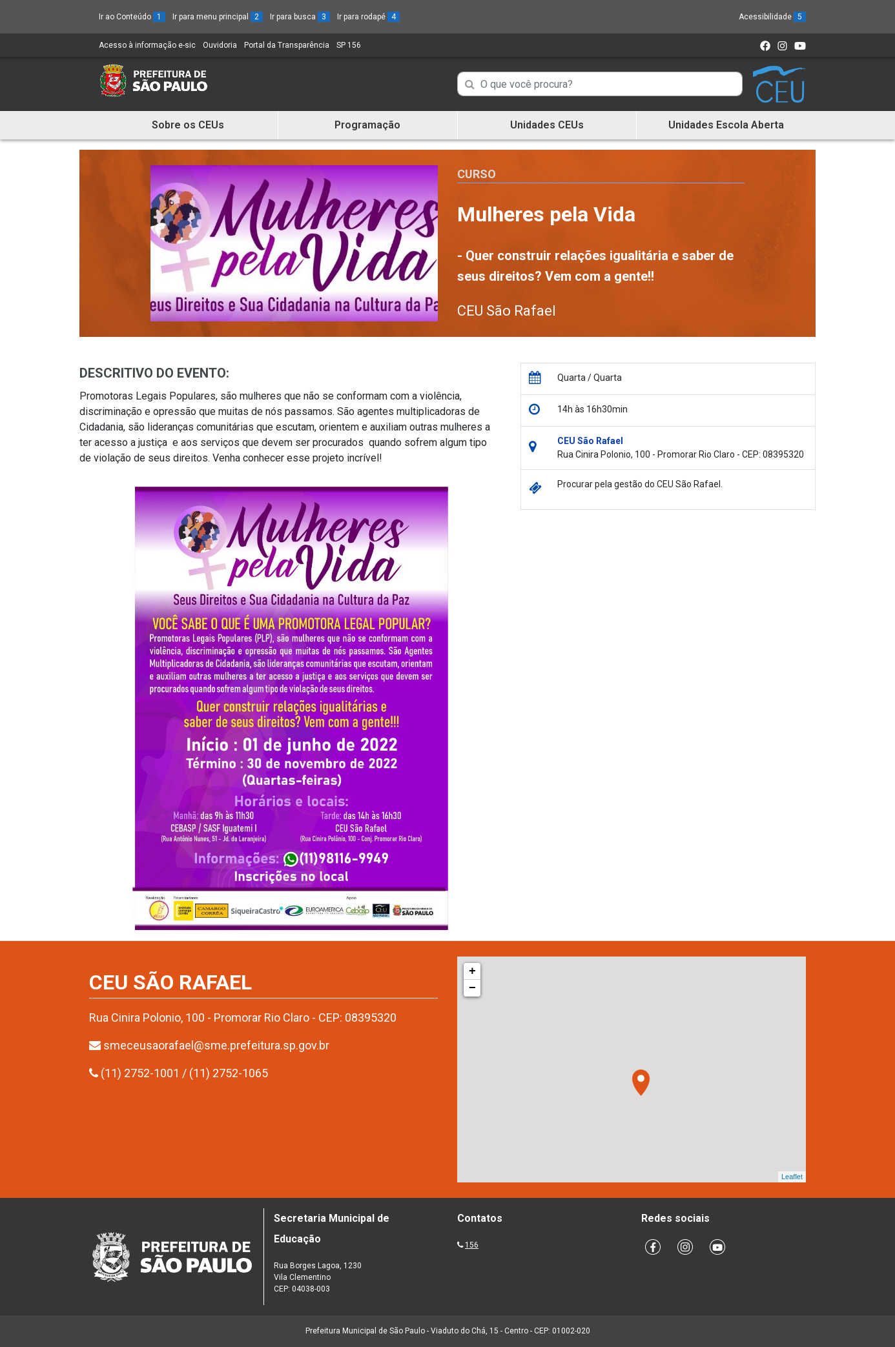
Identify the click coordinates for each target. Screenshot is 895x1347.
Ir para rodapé (368, 17)
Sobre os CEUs (188, 125)
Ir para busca (300, 17)
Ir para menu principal (217, 17)
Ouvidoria (220, 45)
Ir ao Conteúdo (132, 17)
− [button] (472, 988)
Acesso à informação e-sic (147, 45)
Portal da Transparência (286, 45)
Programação (367, 125)
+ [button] (472, 971)
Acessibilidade (772, 17)
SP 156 (348, 45)
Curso (476, 174)
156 (471, 1245)
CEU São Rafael (506, 311)
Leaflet (792, 1176)
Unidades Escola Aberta (726, 125)
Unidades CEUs (547, 125)
